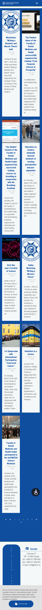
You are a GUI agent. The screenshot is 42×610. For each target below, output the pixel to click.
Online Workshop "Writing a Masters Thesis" (30, 271)
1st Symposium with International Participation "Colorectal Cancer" (11, 358)
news (12, 54)
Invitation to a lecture (31, 352)
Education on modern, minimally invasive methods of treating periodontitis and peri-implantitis (31, 159)
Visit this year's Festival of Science (11, 268)
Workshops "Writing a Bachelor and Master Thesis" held (11, 43)
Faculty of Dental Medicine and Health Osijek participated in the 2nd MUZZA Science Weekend (11, 453)
